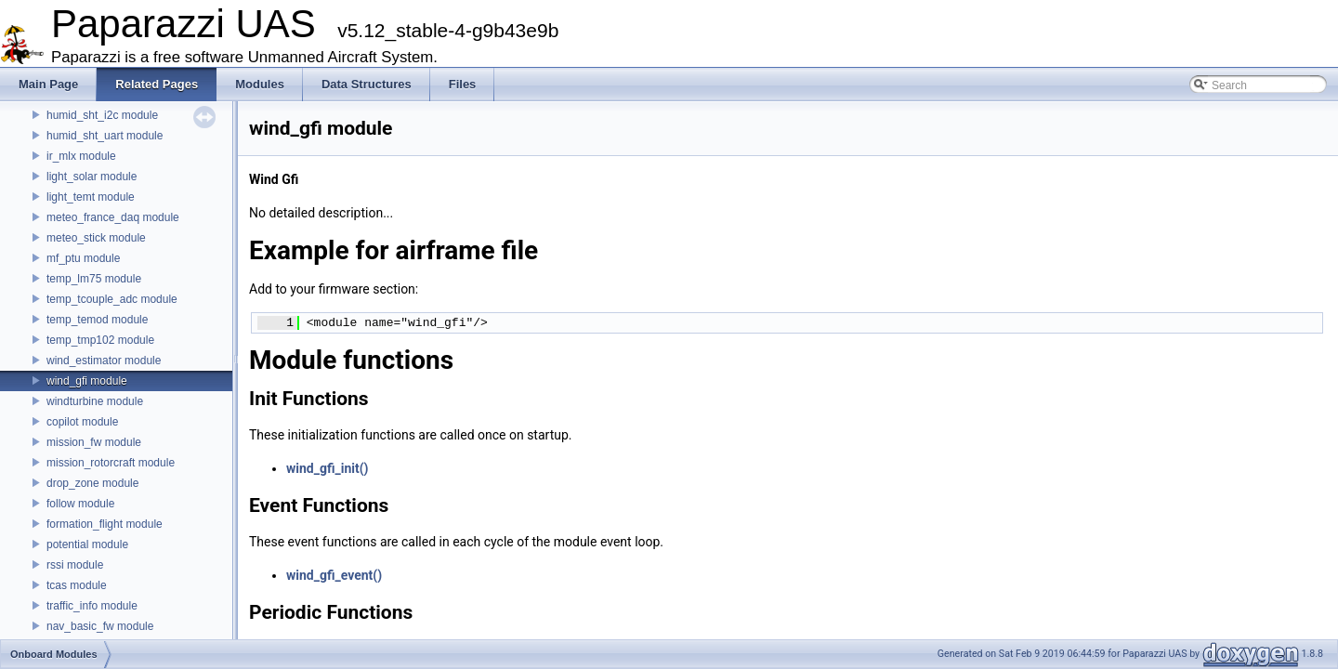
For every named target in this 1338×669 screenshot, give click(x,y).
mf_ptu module (83, 258)
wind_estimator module (103, 360)
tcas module (76, 585)
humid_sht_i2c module (102, 115)
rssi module (74, 564)
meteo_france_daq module (112, 217)
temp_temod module (97, 319)
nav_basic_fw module (99, 626)
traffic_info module (92, 605)
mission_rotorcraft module (110, 462)
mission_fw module (93, 442)
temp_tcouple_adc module (111, 299)
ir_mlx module (81, 156)
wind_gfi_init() (327, 468)
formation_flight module (104, 524)
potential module (87, 544)
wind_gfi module (86, 380)
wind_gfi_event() (334, 575)
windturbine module (94, 401)
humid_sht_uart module (104, 135)
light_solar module (91, 176)
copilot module (82, 421)
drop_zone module (92, 483)
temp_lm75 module (93, 278)
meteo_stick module (96, 237)
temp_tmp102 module (100, 340)
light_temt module (90, 196)
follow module (80, 503)
